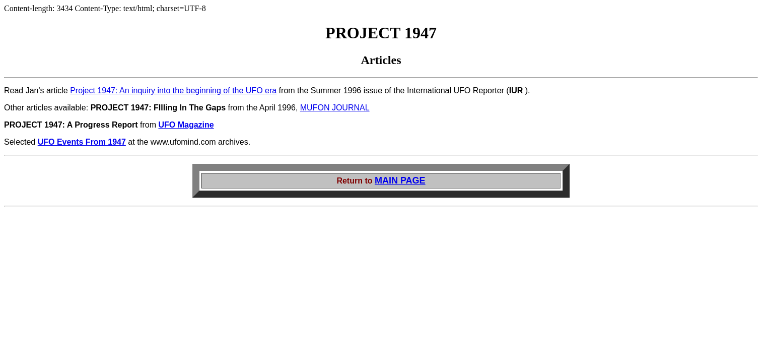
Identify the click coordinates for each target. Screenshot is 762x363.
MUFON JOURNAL (335, 107)
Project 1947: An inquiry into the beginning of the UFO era (173, 90)
